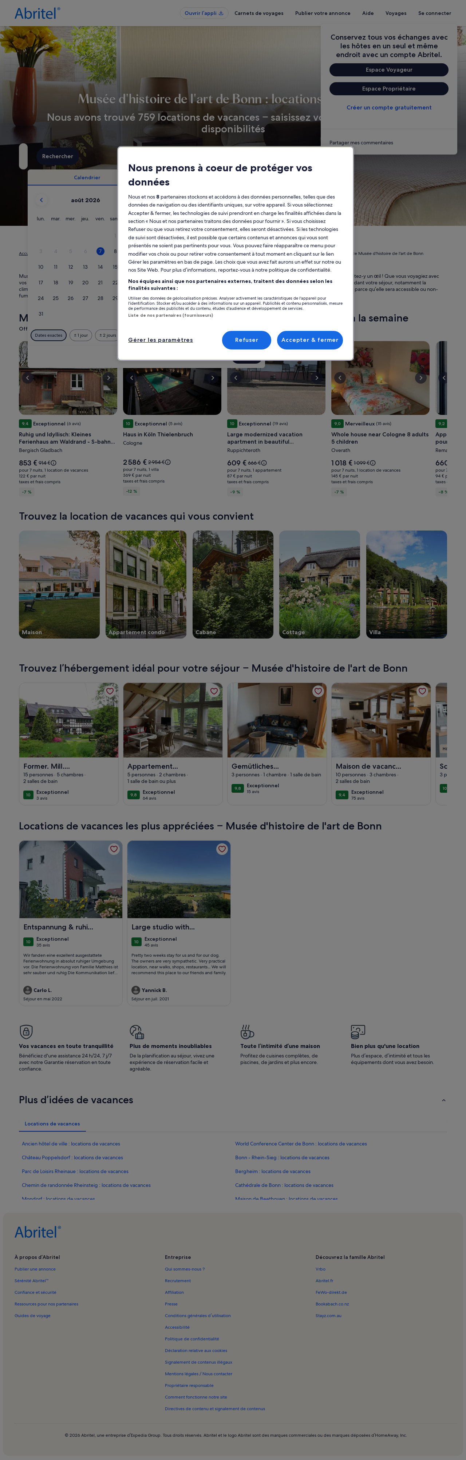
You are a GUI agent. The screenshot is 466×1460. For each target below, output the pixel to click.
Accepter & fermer (310, 339)
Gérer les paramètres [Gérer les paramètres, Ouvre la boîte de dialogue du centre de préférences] (160, 339)
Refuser (246, 339)
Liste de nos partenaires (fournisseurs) (170, 315)
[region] (235, 253)
